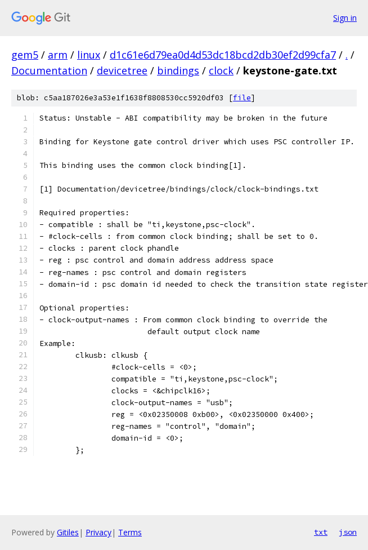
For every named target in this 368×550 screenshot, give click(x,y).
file (242, 98)
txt (320, 532)
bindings (178, 70)
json (348, 532)
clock (221, 70)
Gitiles (68, 532)
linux (88, 54)
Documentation (49, 70)
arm (58, 54)
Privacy (98, 532)
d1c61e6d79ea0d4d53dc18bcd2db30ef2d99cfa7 (223, 54)
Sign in (345, 17)
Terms (130, 532)
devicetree (122, 70)
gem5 (24, 54)
